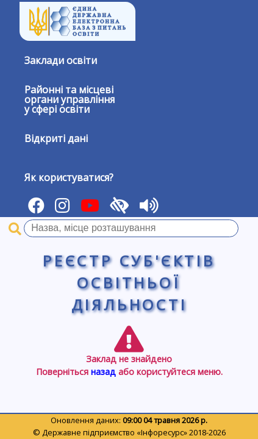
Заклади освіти (60, 60)
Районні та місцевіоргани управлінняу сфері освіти (69, 99)
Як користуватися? (68, 177)
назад (103, 371)
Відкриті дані (56, 138)
